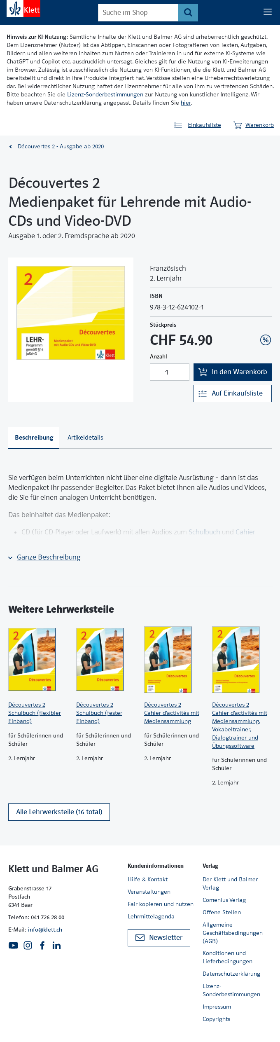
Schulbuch (205, 532)
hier (186, 102)
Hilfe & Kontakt (148, 879)
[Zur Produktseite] (38, 660)
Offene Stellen (222, 912)
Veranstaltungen (149, 891)
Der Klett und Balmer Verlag (230, 883)
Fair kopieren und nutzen (161, 904)
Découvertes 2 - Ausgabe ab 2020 (61, 146)
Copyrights (216, 1019)
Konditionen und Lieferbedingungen (227, 957)
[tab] (33, 438)
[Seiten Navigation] (267, 12)
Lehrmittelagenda (151, 916)
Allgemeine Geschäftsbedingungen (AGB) (233, 933)
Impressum (217, 1006)
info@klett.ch (45, 929)
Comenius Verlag (224, 900)
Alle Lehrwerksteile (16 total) (59, 812)
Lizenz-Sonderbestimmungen (105, 94)
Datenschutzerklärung (231, 973)
